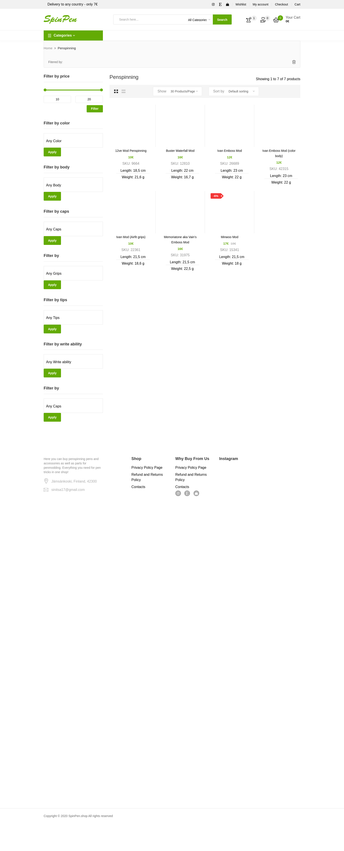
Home (48, 48)
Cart (297, 4)
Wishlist (241, 4)
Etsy (187, 493)
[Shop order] (242, 91)
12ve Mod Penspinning (130, 150)
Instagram (178, 493)
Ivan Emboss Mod (229, 150)
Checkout (281, 4)
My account (261, 4)
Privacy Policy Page (146, 467)
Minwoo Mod (229, 237)
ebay (196, 493)
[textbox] (73, 141)
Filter (95, 108)
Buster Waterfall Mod (180, 150)
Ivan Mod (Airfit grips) (130, 237)
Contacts (138, 487)
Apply (52, 152)
